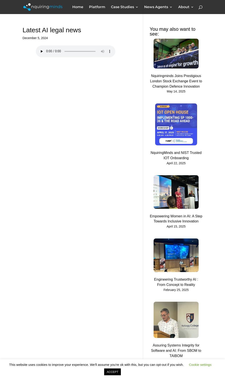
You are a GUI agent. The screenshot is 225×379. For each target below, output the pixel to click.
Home (77, 7)
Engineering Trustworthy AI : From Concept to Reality (176, 282)
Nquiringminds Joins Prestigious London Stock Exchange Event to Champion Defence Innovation (176, 81)
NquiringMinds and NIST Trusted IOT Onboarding (176, 155)
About (183, 7)
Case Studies (122, 7)
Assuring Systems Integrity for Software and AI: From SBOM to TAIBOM (176, 350)
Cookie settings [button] (200, 364)
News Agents (156, 7)
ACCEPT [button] (112, 372)
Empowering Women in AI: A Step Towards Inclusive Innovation (176, 218)
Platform (97, 7)
